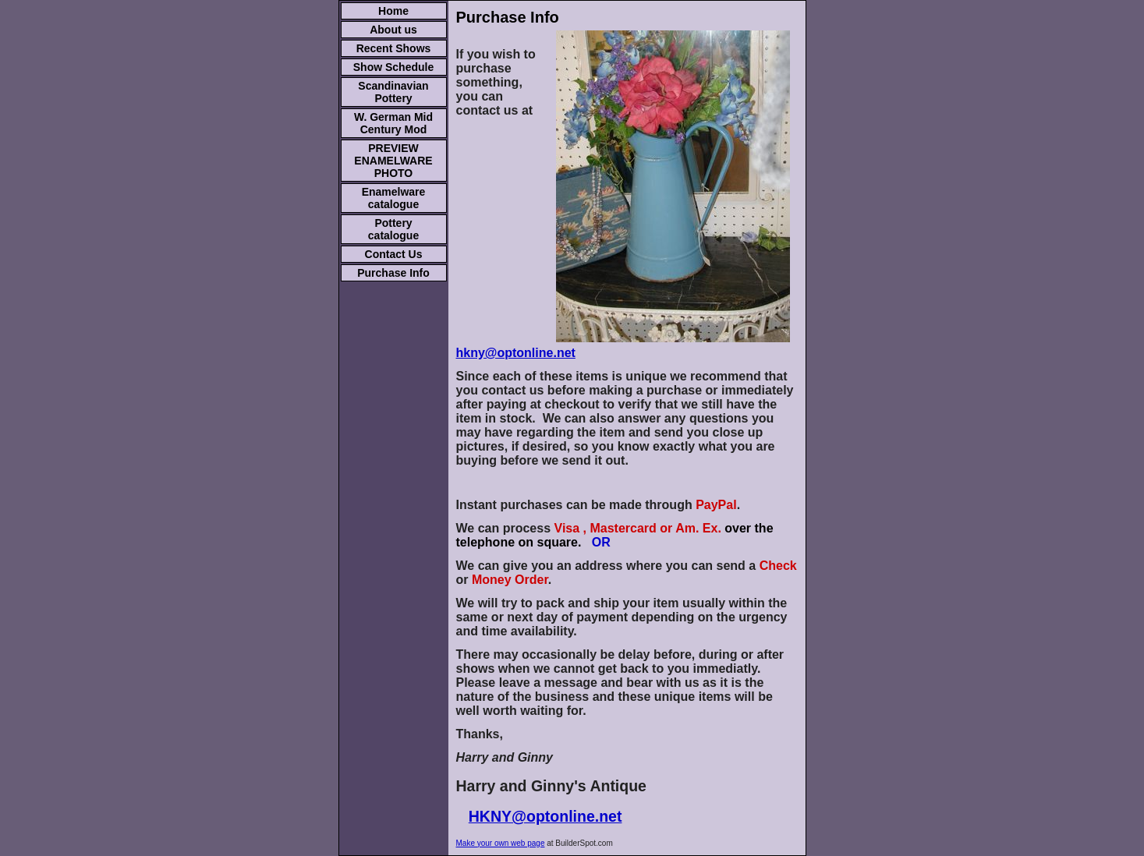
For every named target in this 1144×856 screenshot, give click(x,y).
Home (393, 11)
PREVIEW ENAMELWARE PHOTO (393, 160)
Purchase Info (393, 273)
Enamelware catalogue (394, 198)
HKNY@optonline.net (545, 816)
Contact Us (394, 254)
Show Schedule (393, 67)
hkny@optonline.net (516, 352)
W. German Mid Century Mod (393, 123)
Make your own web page (500, 843)
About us (393, 29)
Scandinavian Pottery (393, 92)
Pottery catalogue (393, 229)
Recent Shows (393, 48)
